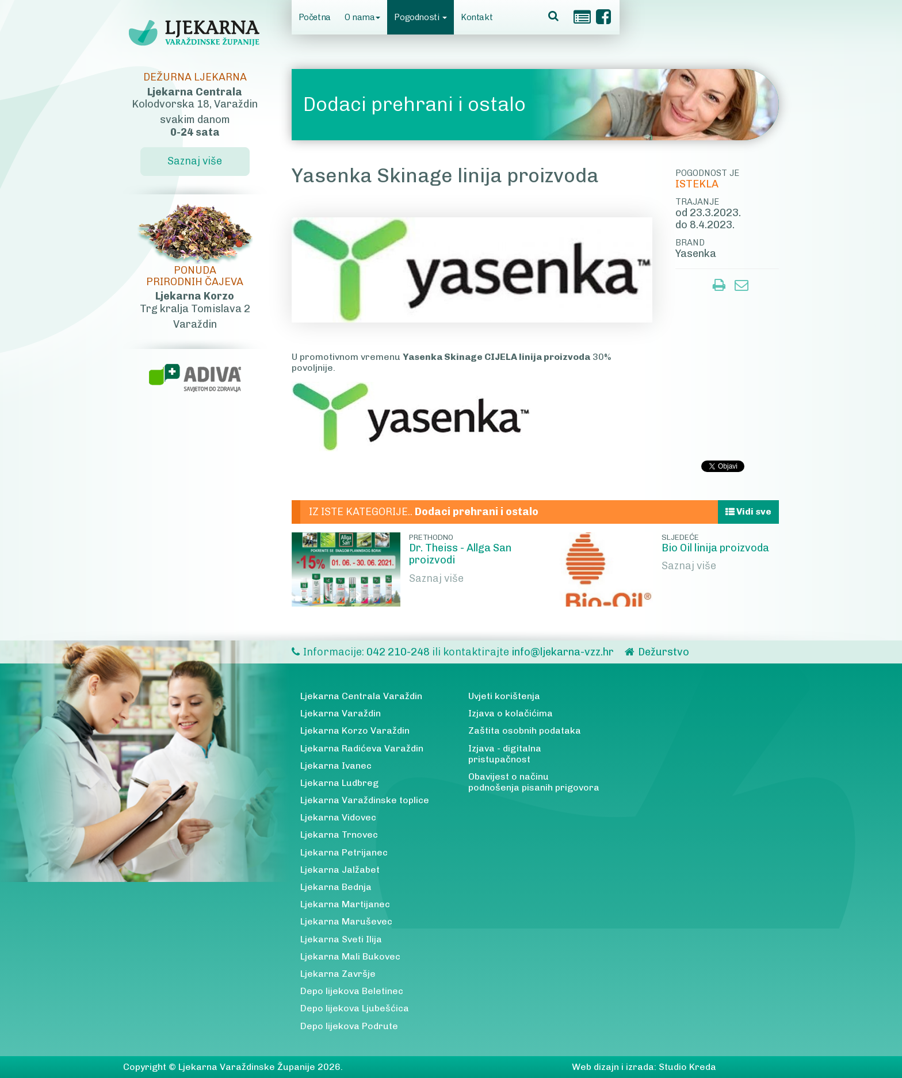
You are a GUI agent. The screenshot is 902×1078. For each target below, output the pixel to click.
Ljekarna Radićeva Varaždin (361, 748)
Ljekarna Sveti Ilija (341, 939)
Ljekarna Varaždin (340, 713)
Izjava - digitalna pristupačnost (504, 754)
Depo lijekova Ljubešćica (354, 1008)
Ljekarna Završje (338, 973)
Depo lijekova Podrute (349, 1026)
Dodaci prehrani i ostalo (414, 104)
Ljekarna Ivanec (336, 765)
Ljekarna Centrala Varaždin (361, 695)
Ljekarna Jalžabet (340, 869)
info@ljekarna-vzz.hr (562, 652)
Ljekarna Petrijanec (344, 852)
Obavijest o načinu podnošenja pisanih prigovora (533, 782)
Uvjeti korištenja (504, 695)
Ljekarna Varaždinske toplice (364, 800)
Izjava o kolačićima (510, 713)
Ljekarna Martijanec (345, 904)
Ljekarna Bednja (336, 886)
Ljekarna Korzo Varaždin (355, 730)
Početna (315, 17)
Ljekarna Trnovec (339, 834)
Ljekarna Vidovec (338, 817)
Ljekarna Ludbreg (339, 782)
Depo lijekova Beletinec (351, 990)
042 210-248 (399, 652)
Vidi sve (748, 511)
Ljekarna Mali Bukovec (350, 956)
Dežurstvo (663, 652)
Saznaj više (436, 578)
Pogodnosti (420, 17)
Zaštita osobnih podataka (524, 730)
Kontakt (476, 17)
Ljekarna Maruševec (346, 921)
